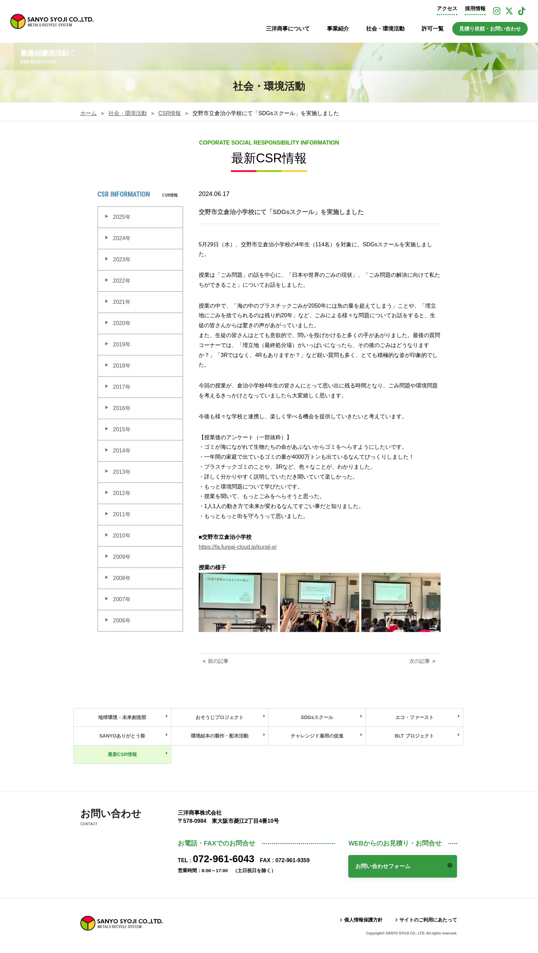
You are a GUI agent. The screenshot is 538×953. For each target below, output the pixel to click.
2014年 (122, 451)
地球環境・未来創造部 (122, 717)
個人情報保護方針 (363, 920)
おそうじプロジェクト (220, 717)
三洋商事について (288, 29)
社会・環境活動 (385, 29)
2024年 (122, 238)
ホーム (88, 113)
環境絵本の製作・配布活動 (219, 736)
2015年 (122, 429)
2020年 (122, 323)
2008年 (122, 578)
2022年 (122, 281)
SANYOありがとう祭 (122, 736)
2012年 (122, 493)
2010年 (122, 536)
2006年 (122, 620)
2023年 (122, 259)
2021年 (122, 302)
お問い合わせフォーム (382, 866)
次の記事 (423, 661)
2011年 (122, 514)
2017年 (122, 387)
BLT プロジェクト (414, 736)
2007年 (122, 599)
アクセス (447, 8)
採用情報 (475, 8)
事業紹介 (338, 29)
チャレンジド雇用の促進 (317, 736)
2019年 (122, 344)
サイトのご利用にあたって (428, 920)
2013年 (122, 472)
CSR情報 (170, 113)
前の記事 (214, 661)
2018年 (122, 366)
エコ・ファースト (414, 717)
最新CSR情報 (122, 754)
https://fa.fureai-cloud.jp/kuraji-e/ (238, 547)
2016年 (122, 408)
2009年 (122, 557)
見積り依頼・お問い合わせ (490, 29)
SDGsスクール (317, 717)
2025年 (122, 217)
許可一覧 (433, 29)
